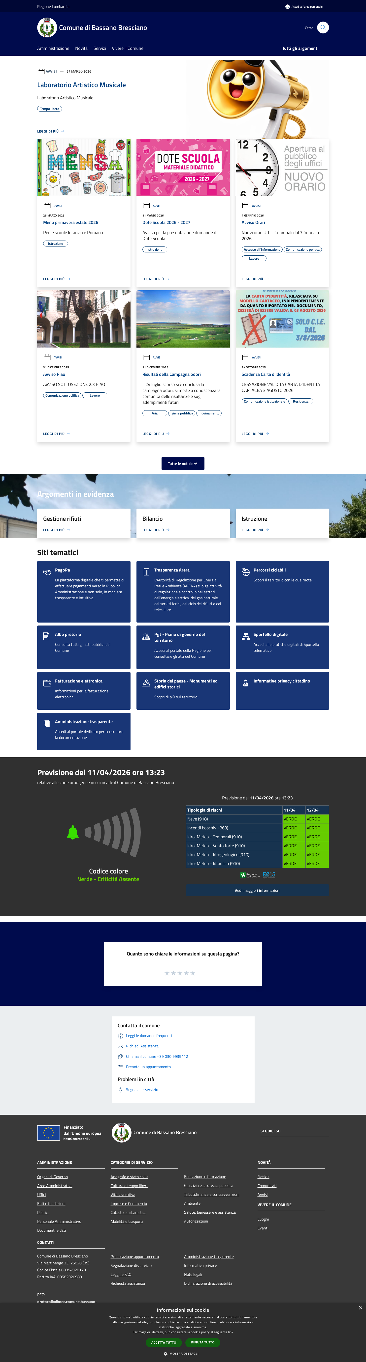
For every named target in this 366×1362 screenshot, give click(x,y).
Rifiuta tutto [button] (203, 1342)
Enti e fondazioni (51, 1203)
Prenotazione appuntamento (135, 1256)
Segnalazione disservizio (131, 1265)
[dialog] (183, 1332)
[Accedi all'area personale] (304, 6)
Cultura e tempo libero (129, 1186)
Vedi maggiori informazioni (257, 890)
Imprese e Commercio (129, 1203)
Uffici (41, 1195)
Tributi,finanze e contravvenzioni (211, 1194)
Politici (43, 1212)
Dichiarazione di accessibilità (208, 1283)
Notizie (263, 1177)
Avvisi (51, 71)
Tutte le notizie (183, 463)
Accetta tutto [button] (163, 1342)
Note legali (193, 1274)
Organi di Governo (52, 1177)
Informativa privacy (200, 1265)
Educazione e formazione (205, 1176)
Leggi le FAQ (121, 1274)
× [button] (360, 1308)
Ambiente (192, 1203)
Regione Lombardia (53, 6)
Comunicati (267, 1186)
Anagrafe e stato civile (129, 1177)
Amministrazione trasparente (209, 1256)
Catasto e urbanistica (128, 1212)
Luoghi (263, 1219)
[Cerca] (323, 27)
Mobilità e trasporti (127, 1221)
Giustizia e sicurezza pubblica (208, 1185)
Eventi (263, 1228)
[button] (183, 1353)
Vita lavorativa (123, 1195)
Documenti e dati (51, 1230)
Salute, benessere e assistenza (210, 1212)
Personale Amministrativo (59, 1221)
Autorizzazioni (196, 1221)
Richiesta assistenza (128, 1283)
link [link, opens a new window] (230, 1332)
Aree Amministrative (54, 1186)
